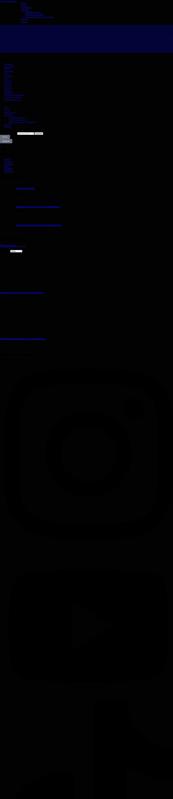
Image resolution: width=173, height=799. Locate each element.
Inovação (8, 88)
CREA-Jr (7, 69)
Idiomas (7, 90)
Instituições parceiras (34, 15)
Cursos (24, 5)
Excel (6, 78)
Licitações (8, 71)
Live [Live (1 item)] (17, 246)
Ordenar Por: (5, 251)
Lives (6, 166)
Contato (24, 22)
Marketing (8, 93)
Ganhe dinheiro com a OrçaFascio (39, 17)
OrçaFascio (8, 64)
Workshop (8, 171)
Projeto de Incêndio (12, 97)
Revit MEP (8, 76)
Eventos (24, 19)
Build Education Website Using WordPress (39, 225)
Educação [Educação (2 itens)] (8, 245)
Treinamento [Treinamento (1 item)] (22, 246)
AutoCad (7, 81)
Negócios (8, 169)
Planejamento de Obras (14, 95)
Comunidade (26, 7)
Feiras (6, 159)
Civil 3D (7, 83)
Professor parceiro (33, 12)
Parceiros (25, 10)
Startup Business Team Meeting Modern (38, 206)
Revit (6, 74)
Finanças (8, 85)
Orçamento (9, 66)
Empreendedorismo (13, 100)
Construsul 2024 (25, 188)
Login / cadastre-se (8, 1)
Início (23, 3)
